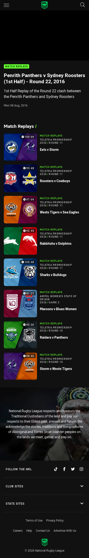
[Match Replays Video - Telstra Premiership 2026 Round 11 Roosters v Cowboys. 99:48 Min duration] (44, 178)
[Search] (82, 5)
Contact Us (43, 530)
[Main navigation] (6, 5)
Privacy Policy (55, 520)
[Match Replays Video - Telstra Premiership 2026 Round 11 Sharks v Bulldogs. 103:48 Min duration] (44, 272)
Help (29, 530)
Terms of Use (34, 520)
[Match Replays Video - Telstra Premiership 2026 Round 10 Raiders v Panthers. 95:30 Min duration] (44, 335)
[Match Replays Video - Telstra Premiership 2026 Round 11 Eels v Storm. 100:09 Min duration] (44, 147)
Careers (18, 530)
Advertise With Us (65, 530)
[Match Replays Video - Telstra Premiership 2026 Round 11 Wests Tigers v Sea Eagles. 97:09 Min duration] (44, 209)
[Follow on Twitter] (73, 469)
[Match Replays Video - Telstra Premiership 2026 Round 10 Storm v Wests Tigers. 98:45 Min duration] (44, 366)
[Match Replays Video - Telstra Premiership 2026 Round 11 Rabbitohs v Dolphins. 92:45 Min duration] (44, 241)
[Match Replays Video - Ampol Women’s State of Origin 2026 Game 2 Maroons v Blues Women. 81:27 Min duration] (44, 303)
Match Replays (16, 66)
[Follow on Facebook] (64, 469)
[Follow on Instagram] (81, 469)
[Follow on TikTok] (56, 469)
